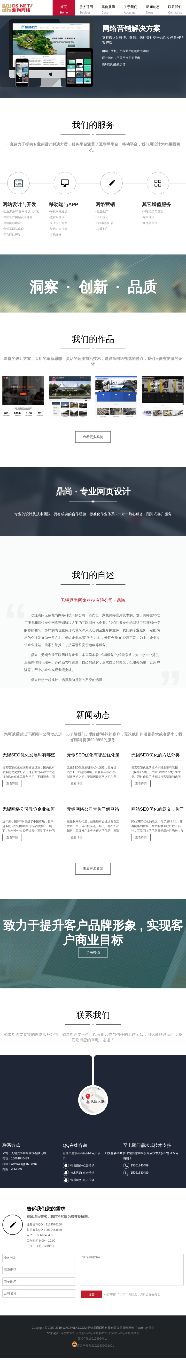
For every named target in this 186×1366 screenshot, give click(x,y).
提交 (91, 1302)
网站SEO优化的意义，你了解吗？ (157, 816)
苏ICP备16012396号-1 (92, 1346)
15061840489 (139, 1173)
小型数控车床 (69, 1341)
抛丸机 (135, 1341)
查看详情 (12, 791)
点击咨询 (93, 961)
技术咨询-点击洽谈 (82, 1180)
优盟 (81, 1341)
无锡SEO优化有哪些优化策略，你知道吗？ (93, 762)
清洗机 (112, 1341)
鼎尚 (151, 1335)
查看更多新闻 (93, 877)
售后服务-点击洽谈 (82, 1188)
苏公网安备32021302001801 (95, 1353)
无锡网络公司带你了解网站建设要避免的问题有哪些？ (93, 816)
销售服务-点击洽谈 (82, 1173)
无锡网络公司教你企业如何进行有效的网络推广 (28, 816)
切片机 (103, 1341)
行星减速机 (91, 1341)
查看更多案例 (93, 444)
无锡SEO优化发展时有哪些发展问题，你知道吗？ (28, 762)
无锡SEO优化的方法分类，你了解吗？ (157, 762)
